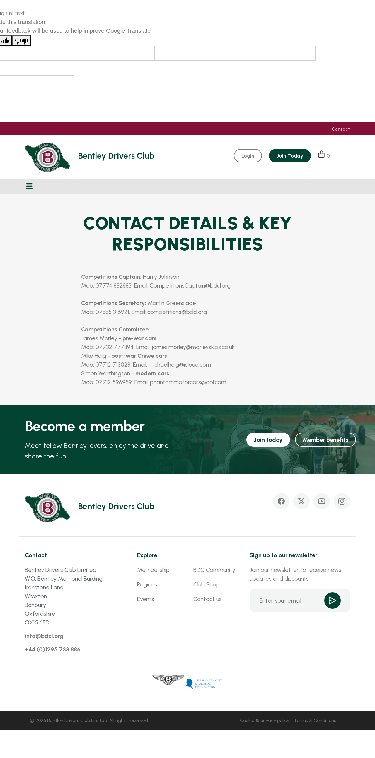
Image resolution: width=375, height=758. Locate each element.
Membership (153, 569)
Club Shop (206, 584)
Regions (147, 584)
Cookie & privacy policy (264, 720)
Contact (341, 129)
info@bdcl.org (44, 635)
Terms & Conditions (315, 720)
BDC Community (214, 569)
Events (145, 599)
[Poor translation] (21, 40)
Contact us (207, 599)
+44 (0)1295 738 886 (53, 649)
